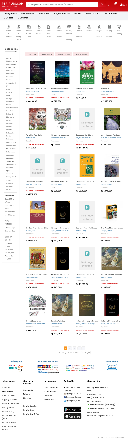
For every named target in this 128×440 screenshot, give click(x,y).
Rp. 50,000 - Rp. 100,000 (9, 251)
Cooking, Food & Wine (10, 92)
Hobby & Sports (9, 169)
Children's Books (10, 78)
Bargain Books (62, 13)
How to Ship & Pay (31, 414)
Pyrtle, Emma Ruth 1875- (60, 231)
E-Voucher (23, 18)
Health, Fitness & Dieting (9, 123)
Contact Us (28, 390)
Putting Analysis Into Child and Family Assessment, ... (37, 229)
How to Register (30, 406)
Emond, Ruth (80, 91)
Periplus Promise (9, 423)
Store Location (93, 13)
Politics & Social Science (10, 136)
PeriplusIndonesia (72, 397)
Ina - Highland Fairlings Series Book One (110, 136)
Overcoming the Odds (85, 181)
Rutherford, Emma (107, 91)
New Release (46, 54)
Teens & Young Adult (11, 175)
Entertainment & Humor (12, 109)
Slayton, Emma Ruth (83, 138)
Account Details (51, 388)
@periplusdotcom (73, 394)
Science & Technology (11, 163)
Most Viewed (10, 212)
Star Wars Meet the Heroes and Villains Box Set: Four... (112, 229)
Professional (11, 148)
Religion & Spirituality (10, 156)
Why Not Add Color (34, 135)
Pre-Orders (44, 13)
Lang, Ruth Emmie (32, 91)
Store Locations (8, 396)
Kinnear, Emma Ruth (58, 138)
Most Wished (10, 215)
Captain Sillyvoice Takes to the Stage (36, 275)
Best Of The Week (9, 200)
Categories (10, 13)
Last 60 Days (10, 227)
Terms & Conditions (10, 404)
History (9, 130)
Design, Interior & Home (10, 102)
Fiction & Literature (10, 115)
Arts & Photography (11, 59)
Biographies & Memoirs (11, 66)
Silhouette (105, 88)
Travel (8, 180)
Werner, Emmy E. (82, 184)
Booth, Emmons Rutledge (85, 324)
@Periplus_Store (72, 401)
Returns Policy (8, 412)
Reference (10, 152)
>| (83, 348)
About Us (6, 388)
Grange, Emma (106, 231)
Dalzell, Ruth (31, 231)
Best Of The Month (9, 207)
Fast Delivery (81, 54)
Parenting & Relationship (11, 143)
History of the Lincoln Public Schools (59, 229)
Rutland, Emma (56, 184)
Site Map (27, 398)
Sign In (125, 5)
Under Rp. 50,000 (9, 245)
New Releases (27, 13)
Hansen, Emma (106, 277)
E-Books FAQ (7, 392)
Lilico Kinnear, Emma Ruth (35, 324)
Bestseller (31, 54)
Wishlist (78, 13)
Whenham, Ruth (32, 277)
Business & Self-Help (10, 72)
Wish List (48, 396)
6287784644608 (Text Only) (102, 405)
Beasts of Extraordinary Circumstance (36, 89)
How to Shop (28, 410)
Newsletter (49, 400)
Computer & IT (11, 84)
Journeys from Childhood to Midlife (86, 229)
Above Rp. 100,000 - (9, 257)
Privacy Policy (8, 408)
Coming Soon (10, 231)
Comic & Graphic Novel (9, 186)
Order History (50, 392)
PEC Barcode (111, 13)
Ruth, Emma (30, 138)
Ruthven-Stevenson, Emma (111, 138)
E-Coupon (9, 18)
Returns (26, 394)
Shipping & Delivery (10, 400)
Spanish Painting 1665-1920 (112, 274)
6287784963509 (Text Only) (102, 409)
